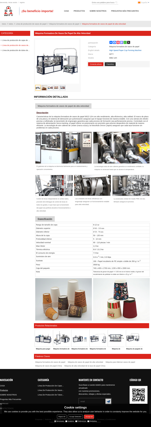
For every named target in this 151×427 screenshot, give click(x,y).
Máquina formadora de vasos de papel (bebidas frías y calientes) (79, 349)
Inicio (4, 24)
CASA (66, 11)
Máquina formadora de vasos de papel (64, 24)
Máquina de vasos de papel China (48, 366)
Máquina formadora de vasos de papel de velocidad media (61, 349)
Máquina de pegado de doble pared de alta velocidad (134, 349)
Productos (79, 11)
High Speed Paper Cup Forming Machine (125, 50)
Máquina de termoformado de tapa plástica (116, 349)
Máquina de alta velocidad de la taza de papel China (84, 366)
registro (22, 2)
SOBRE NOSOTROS (98, 11)
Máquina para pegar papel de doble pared (43, 349)
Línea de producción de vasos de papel (31, 24)
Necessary (59, 421)
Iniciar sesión (12, 2)
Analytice (69, 421)
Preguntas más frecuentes (125, 11)
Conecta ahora (96, 64)
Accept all (88, 417)
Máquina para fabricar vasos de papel (120, 362)
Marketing (92, 421)
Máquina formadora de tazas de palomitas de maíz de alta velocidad (98, 349)
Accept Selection (75, 417)
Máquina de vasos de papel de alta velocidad (85, 362)
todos (11, 24)
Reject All (61, 417)
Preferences (80, 421)
